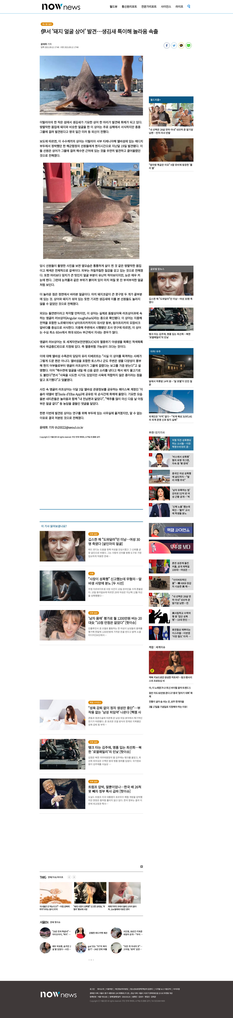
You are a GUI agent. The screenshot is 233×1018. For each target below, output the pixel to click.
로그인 (92, 989)
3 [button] (93, 960)
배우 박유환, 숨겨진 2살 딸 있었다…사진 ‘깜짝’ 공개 (61, 949)
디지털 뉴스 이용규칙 (163, 989)
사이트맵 (176, 989)
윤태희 (44, 44)
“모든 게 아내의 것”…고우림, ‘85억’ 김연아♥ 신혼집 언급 (132, 949)
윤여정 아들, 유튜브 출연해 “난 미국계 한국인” (54, 908)
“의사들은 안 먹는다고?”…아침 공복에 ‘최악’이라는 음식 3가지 (88, 908)
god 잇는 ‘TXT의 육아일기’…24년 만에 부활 (97, 948)
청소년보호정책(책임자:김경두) (141, 989)
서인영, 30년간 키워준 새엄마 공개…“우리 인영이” (133, 934)
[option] (54, 897)
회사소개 (100, 989)
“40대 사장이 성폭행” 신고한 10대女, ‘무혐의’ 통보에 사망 (123, 908)
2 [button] (91, 960)
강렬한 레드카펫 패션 (98, 932)
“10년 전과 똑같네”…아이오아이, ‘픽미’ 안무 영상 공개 (61, 934)
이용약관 (109, 989)
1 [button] (89, 960)
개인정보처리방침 (121, 989)
